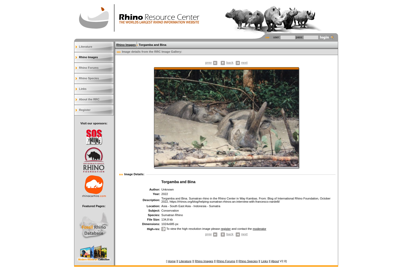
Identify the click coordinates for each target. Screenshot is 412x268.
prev (211, 63)
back (229, 63)
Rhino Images (88, 57)
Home (172, 261)
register (226, 228)
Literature (85, 46)
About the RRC (89, 99)
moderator (259, 228)
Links (83, 88)
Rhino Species (89, 78)
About (275, 261)
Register (85, 109)
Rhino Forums (89, 67)
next (242, 63)
